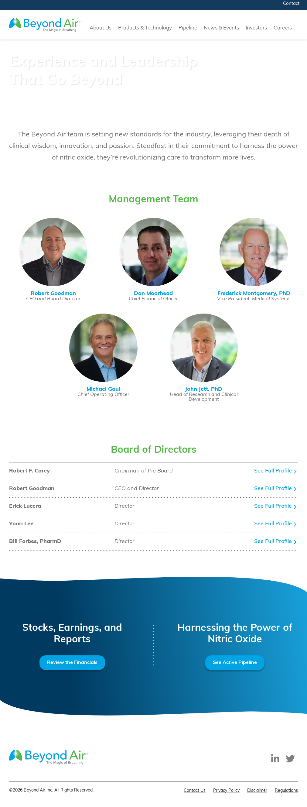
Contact (291, 4)
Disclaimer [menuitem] (257, 790)
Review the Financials (72, 662)
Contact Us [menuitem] (195, 790)
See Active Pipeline (235, 662)
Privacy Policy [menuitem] (226, 790)
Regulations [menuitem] (286, 790)
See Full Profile (273, 471)
